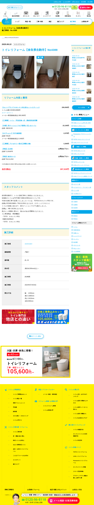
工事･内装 (40, 21)
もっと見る (83, 107)
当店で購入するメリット (22, 7)
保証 (50, 21)
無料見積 (86, 7)
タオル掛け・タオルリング (17, 412)
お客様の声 (85, 21)
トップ (17, 21)
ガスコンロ (26, 14)
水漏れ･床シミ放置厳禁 (57, 465)
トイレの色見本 (74, 423)
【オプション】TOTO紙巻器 (11, 133)
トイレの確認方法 (75, 418)
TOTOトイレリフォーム (77, 431)
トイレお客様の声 (45, 411)
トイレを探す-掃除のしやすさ (78, 403)
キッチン (78, 14)
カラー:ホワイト (7, 113)
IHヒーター (36, 14)
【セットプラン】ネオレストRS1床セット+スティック (20, 107)
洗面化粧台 (68, 14)
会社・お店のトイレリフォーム (19, 432)
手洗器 (12, 407)
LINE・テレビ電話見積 (34, 458)
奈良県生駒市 (29, 249)
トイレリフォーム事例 (46, 409)
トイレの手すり (14, 414)
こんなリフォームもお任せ (17, 435)
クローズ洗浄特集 (75, 441)
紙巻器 (12, 410)
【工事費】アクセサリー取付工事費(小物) (16, 143)
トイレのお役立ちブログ (77, 410)
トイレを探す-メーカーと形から (79, 405)
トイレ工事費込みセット (17, 400)
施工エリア (60, 21)
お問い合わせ (75, 1)
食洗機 (57, 14)
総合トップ (76, 465)
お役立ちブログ (55, 468)
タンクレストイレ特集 (76, 438)
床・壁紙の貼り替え (15, 425)
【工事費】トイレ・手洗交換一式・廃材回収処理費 (19, 120)
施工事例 (73, 21)
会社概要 (83, 1)
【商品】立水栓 (7, 148)
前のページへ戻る (31, 343)
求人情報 (90, 1)
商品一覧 (28, 21)
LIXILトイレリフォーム (77, 433)
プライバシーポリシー (69, 487)
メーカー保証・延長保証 (47, 400)
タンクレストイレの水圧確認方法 (79, 420)
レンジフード (47, 14)
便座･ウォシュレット (16, 405)
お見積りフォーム (33, 455)
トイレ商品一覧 (14, 403)
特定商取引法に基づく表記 (84, 487)
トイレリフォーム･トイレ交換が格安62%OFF (15, 1)
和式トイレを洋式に (15, 428)
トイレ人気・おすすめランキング (79, 400)
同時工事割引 (9, 455)
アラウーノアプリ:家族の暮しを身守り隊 (79, 444)
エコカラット (14, 437)
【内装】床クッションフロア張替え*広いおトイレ (19, 125)
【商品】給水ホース (9, 156)
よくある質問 (66, 1)
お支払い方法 (57, 1)
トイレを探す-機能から (76, 407)
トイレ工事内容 (14, 423)
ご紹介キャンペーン (11, 458)
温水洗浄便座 (15, 14)
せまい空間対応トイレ (16, 430)
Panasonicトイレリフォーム (78, 436)
